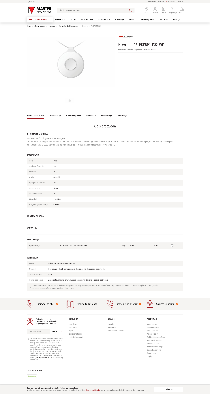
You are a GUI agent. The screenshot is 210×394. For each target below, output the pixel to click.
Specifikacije (55, 115)
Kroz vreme (73, 327)
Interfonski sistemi (154, 340)
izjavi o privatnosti (41, 358)
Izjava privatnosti (75, 334)
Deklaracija (122, 115)
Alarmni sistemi (40, 26)
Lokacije (31, 2)
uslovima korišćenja (92, 390)
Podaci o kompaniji (76, 337)
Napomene (91, 115)
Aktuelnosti (171, 2)
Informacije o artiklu (35, 115)
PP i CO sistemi (152, 331)
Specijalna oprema (154, 350)
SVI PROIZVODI (38, 19)
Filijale (71, 331)
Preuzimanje (106, 115)
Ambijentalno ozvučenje (156, 337)
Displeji (149, 356)
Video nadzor (152, 324)
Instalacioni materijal (155, 347)
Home (29, 26)
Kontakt (180, 2)
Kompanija (161, 2)
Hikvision (52, 26)
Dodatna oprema (73, 115)
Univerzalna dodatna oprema (68, 26)
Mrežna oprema (153, 343)
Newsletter (112, 327)
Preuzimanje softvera (116, 331)
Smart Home (152, 353)
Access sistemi (152, 334)
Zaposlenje (151, 2)
